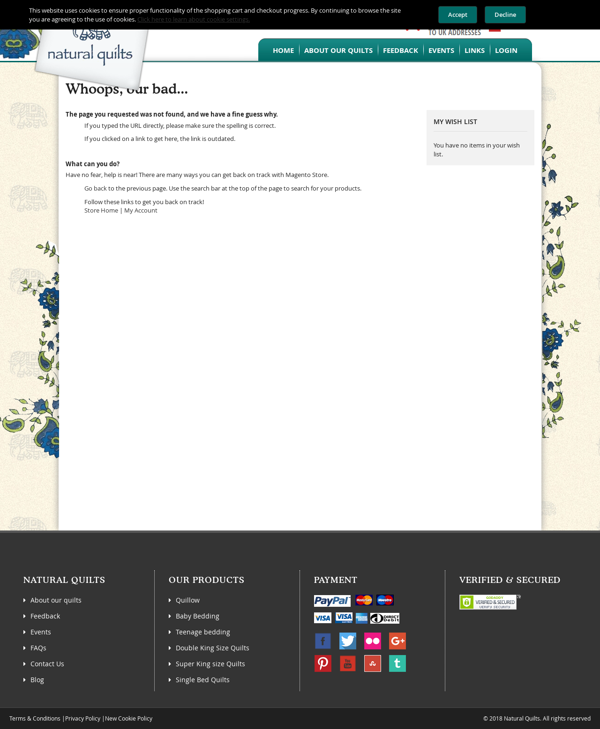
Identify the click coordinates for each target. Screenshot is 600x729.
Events (441, 50)
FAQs (38, 647)
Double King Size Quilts (212, 647)
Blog (37, 679)
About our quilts (338, 50)
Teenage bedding (203, 631)
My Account (141, 210)
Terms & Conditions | (37, 718)
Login (506, 50)
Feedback (400, 50)
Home (283, 50)
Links (475, 50)
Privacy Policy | (85, 718)
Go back (95, 188)
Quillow (188, 600)
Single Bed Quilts (203, 679)
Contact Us (47, 663)
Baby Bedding (197, 615)
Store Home (101, 210)
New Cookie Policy (128, 718)
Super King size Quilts (210, 663)
